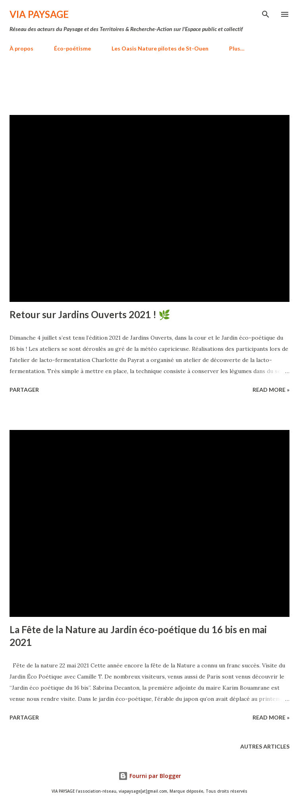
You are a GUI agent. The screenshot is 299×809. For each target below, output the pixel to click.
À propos (21, 48)
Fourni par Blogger (149, 776)
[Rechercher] (265, 14)
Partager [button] (24, 389)
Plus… (237, 48)
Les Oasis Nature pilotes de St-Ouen (160, 48)
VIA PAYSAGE (39, 14)
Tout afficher (260, 88)
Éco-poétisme (72, 48)
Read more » (271, 389)
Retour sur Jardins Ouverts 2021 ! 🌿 (90, 314)
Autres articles (264, 746)
